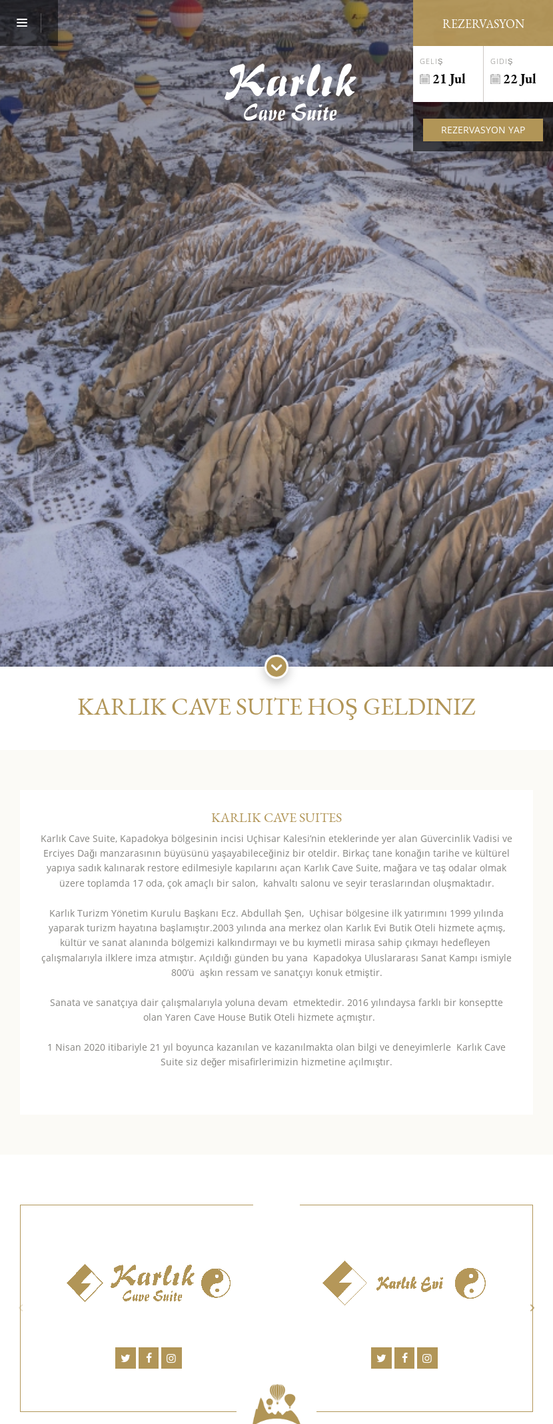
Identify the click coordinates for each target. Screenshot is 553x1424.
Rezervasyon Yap (483, 129)
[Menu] (29, 23)
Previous (20, 1308)
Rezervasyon (483, 23)
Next (532, 1308)
